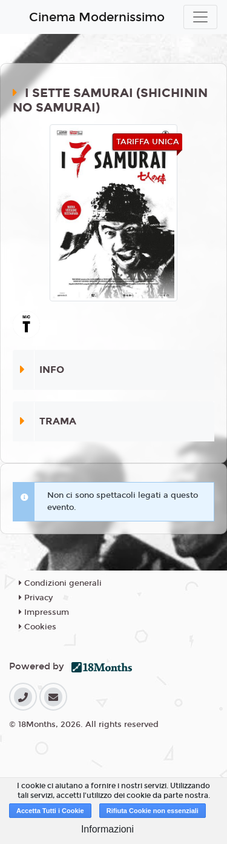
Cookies (37, 627)
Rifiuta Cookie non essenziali (153, 810)
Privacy (36, 598)
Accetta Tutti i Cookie (50, 810)
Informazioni (107, 829)
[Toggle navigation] (200, 17)
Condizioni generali (60, 583)
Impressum (44, 612)
